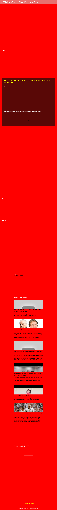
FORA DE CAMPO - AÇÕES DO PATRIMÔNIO (22, 395)
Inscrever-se (43, 2)
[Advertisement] (28, 40)
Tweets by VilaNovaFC (6, 201)
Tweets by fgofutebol (18, 275)
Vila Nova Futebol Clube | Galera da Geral (20, 2)
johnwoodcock (32, 505)
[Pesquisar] (55, 2)
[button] (5, 86)
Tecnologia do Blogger (28, 503)
